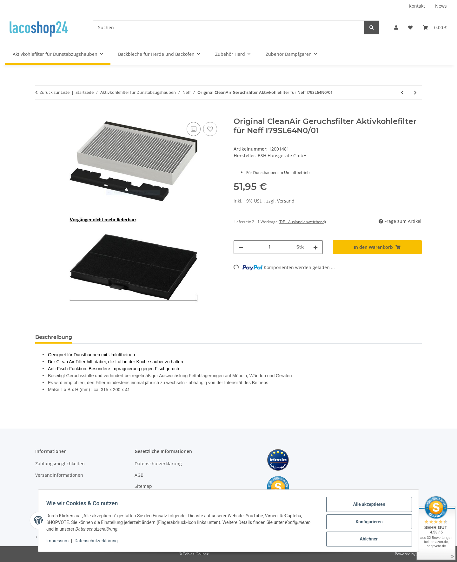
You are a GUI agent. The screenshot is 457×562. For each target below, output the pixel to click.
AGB (139, 475)
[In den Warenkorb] (40, 113)
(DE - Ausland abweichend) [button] (302, 221)
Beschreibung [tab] (53, 337)
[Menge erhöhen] (315, 247)
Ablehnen (366, 539)
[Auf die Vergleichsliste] (194, 129)
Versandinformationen (59, 475)
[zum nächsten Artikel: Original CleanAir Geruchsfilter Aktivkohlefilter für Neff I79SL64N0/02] (415, 92)
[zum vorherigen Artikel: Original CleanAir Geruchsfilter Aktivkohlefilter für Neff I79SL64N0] (402, 92)
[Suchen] (229, 27)
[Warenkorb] (435, 27)
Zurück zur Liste (55, 92)
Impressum (60, 542)
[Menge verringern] (241, 247)
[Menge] (270, 247)
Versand (286, 201)
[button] (396, 27)
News (441, 6)
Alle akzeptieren (367, 506)
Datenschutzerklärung (98, 542)
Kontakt (417, 6)
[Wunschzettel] (410, 27)
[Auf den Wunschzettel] (210, 129)
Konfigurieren (366, 523)
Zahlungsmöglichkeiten (60, 464)
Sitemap (143, 486)
